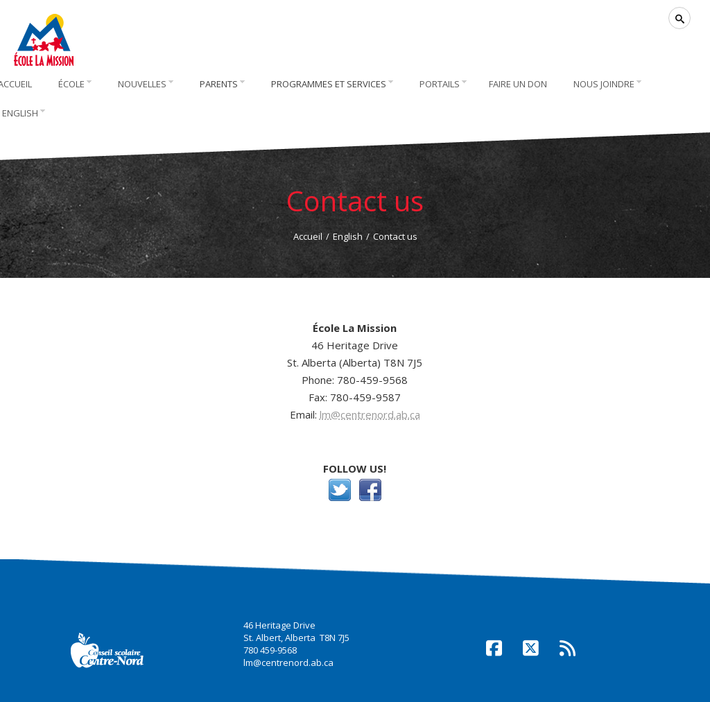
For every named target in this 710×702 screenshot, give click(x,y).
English (348, 236)
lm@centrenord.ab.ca (370, 414)
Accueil (307, 236)
